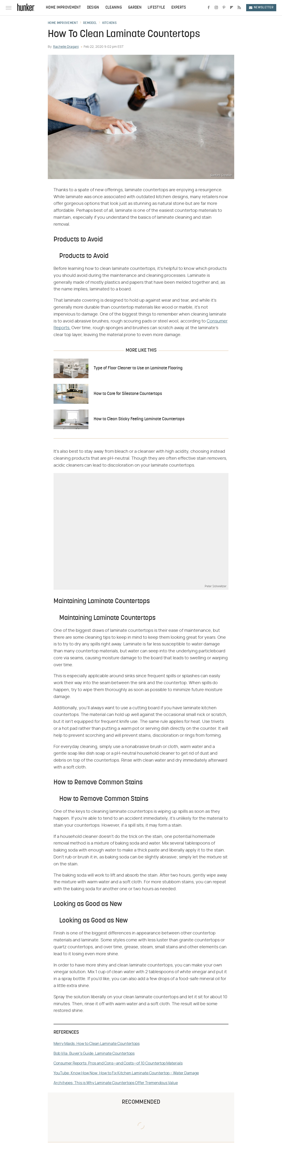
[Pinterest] (224, 7)
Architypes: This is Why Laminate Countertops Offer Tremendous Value (116, 1083)
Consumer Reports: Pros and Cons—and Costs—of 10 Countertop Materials (118, 1063)
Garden (134, 8)
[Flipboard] (231, 7)
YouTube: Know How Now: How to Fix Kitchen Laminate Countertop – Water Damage (126, 1073)
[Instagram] (216, 7)
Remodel (90, 23)
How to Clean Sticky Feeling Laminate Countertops (139, 419)
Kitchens (109, 23)
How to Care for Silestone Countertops (128, 394)
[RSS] (239, 7)
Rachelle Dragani (66, 47)
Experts (178, 8)
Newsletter (261, 7)
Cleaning (113, 8)
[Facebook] (209, 7)
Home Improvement (63, 8)
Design (93, 8)
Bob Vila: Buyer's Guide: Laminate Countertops (94, 1053)
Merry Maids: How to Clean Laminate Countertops (97, 1044)
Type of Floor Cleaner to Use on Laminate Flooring (138, 368)
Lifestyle (156, 8)
